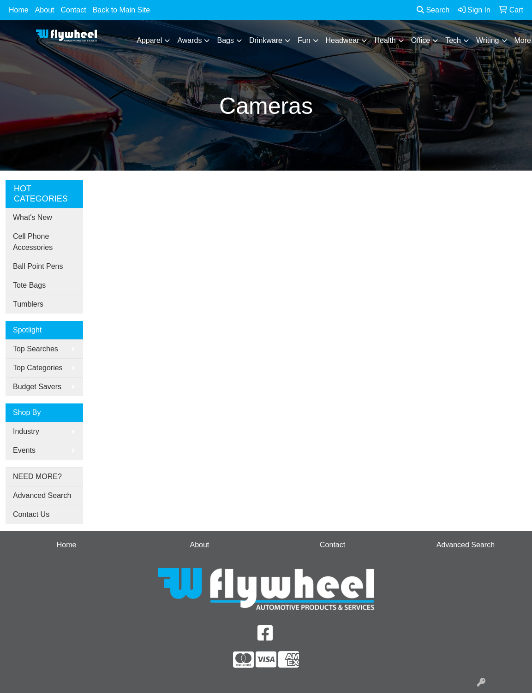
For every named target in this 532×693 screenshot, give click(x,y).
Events (24, 450)
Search (433, 10)
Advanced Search (42, 495)
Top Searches (35, 349)
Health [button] (384, 40)
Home (19, 10)
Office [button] (420, 40)
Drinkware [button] (265, 40)
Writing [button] (487, 40)
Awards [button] (189, 40)
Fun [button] (304, 40)
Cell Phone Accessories (33, 241)
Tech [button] (453, 40)
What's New (32, 217)
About (44, 10)
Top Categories (38, 368)
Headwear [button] (342, 40)
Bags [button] (225, 40)
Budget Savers (37, 387)
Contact (73, 10)
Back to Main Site (121, 10)
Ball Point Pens (38, 266)
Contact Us (31, 514)
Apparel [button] (149, 40)
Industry (26, 431)
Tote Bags (29, 285)
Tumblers (28, 304)
